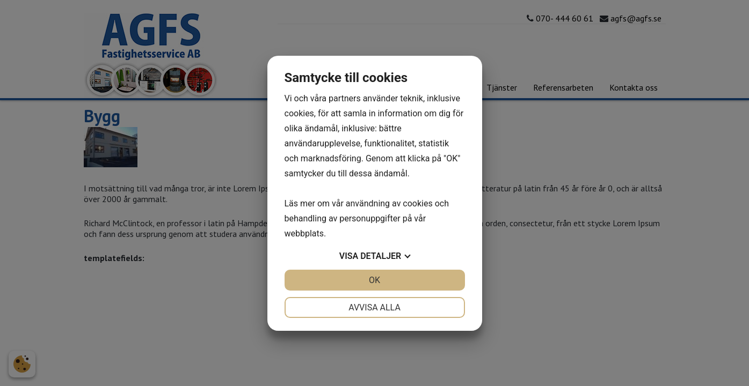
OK (374, 280)
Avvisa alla (374, 307)
